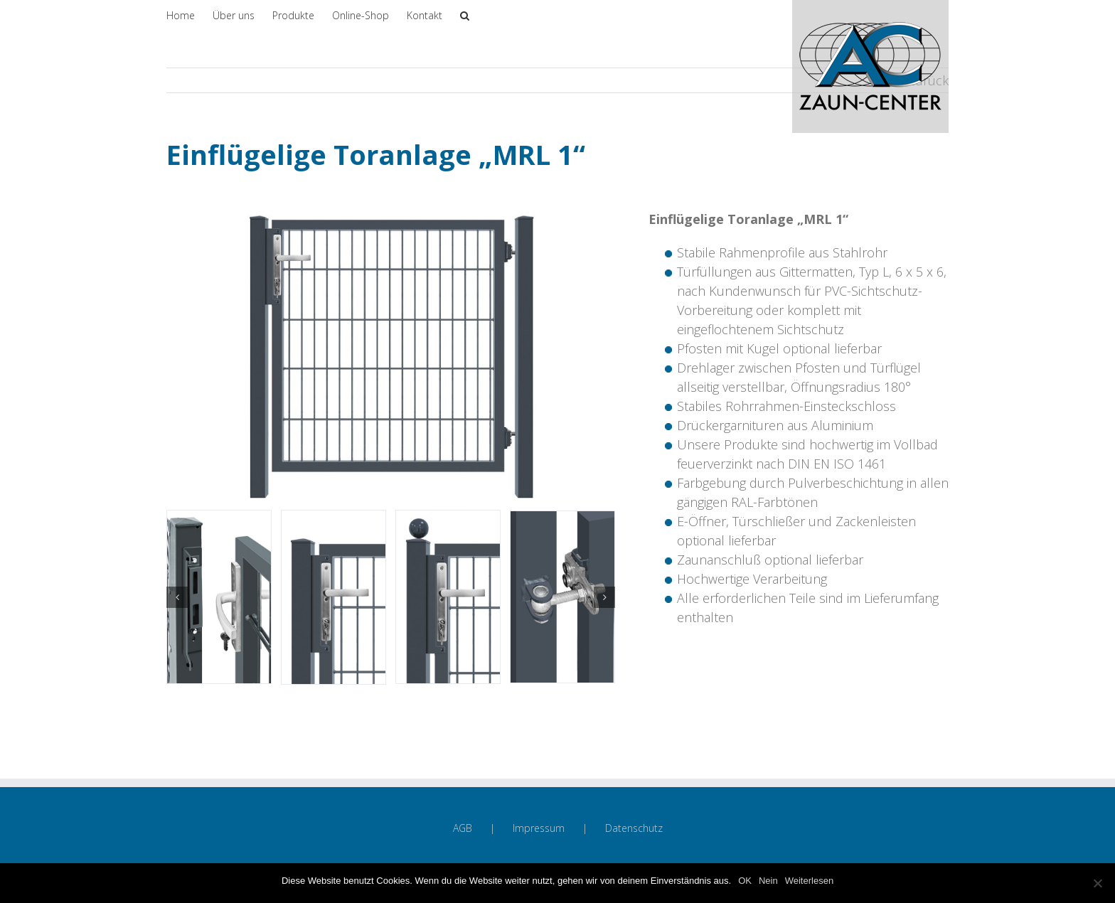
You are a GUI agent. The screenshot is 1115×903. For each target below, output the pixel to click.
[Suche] (464, 14)
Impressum (539, 828)
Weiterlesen (809, 880)
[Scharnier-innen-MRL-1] (562, 595)
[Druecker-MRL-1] (333, 595)
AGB (462, 828)
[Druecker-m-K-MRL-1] (448, 595)
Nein (768, 880)
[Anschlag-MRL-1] (219, 595)
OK (745, 880)
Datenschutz (634, 828)
